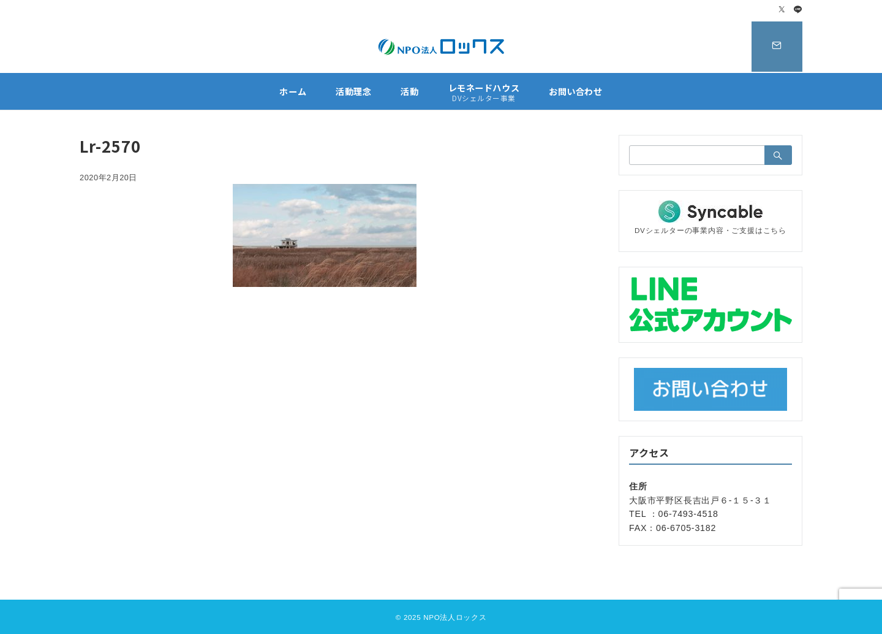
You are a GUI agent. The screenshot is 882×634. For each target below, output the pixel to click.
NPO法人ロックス (454, 617)
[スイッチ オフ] (776, 46)
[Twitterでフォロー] (782, 10)
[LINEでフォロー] (798, 10)
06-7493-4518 (688, 514)
